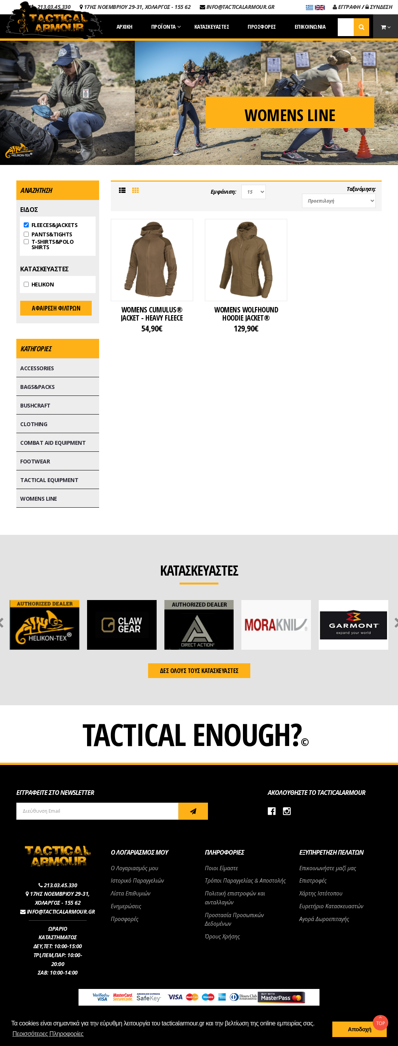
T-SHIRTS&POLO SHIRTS (49, 244)
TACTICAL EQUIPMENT (49, 480)
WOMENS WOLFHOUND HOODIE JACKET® (246, 313)
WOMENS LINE (38, 498)
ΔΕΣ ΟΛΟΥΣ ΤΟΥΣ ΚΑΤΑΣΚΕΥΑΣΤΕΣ (199, 670)
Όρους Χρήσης (222, 936)
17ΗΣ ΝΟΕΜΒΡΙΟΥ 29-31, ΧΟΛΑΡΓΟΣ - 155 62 (137, 6)
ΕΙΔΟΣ (29, 209)
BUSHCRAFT (35, 405)
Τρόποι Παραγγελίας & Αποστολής (245, 880)
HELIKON (39, 284)
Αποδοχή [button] (359, 1029)
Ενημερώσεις (126, 906)
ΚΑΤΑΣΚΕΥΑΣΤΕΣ (44, 269)
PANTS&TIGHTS (48, 234)
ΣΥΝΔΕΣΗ (379, 6)
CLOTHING (33, 424)
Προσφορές (124, 919)
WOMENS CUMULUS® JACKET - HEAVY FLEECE (152, 313)
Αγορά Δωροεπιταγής (324, 919)
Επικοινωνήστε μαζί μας (327, 868)
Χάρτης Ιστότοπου (320, 893)
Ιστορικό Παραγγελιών (137, 880)
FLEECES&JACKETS (51, 225)
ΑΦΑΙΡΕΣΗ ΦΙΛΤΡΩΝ (56, 308)
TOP (380, 1021)
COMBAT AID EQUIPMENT (53, 442)
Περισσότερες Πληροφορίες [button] (48, 1033)
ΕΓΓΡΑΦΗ (347, 6)
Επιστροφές (312, 880)
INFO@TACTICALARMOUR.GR (240, 6)
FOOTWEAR (35, 461)
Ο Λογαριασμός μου (134, 868)
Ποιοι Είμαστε (221, 868)
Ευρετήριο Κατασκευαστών (331, 906)
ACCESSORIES (37, 368)
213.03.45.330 (60, 885)
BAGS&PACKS (37, 386)
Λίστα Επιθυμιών (130, 893)
